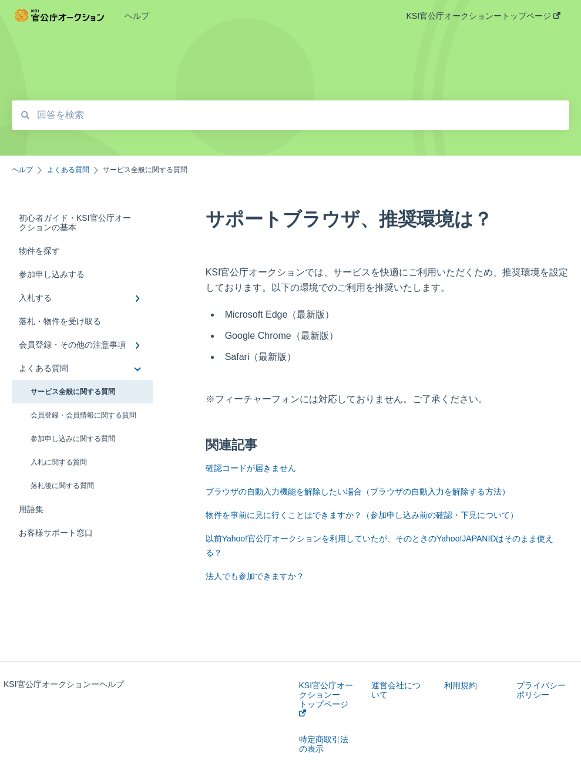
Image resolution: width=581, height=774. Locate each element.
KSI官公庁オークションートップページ (326, 698)
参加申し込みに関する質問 (73, 439)
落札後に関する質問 (62, 486)
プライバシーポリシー (541, 690)
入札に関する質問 (59, 462)
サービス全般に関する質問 (73, 392)
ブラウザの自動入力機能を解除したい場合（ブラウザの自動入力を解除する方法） (358, 491)
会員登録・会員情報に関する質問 (83, 415)
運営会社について (396, 690)
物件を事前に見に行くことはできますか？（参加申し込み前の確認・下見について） (362, 515)
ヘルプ (137, 16)
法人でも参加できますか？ (255, 576)
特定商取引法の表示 (323, 744)
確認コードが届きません (251, 468)
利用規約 (460, 685)
